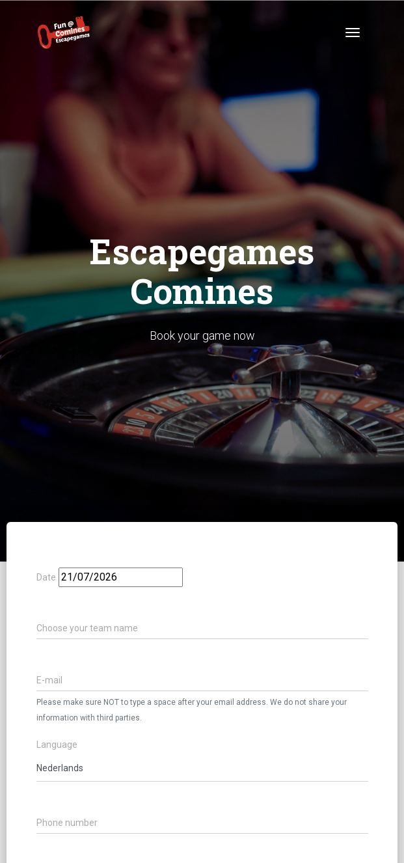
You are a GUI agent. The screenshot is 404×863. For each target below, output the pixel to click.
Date (46, 577)
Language (56, 745)
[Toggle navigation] (352, 32)
